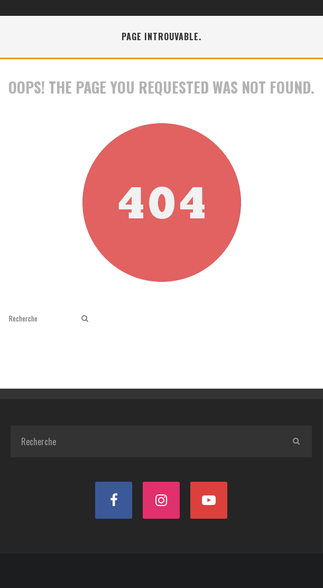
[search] (84, 318)
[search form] (43, 318)
